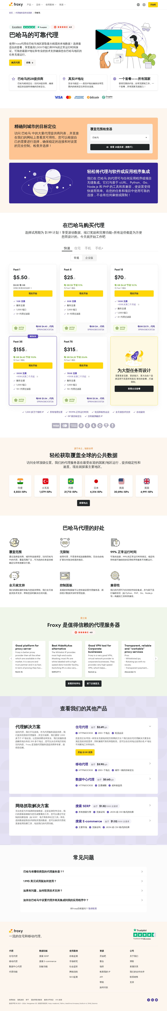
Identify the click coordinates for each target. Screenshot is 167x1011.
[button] (83, 871)
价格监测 (73, 956)
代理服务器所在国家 (24, 12)
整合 (102, 961)
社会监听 (73, 966)
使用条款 (12, 1000)
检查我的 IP (105, 971)
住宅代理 (13, 956)
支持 (132, 982)
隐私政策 (20, 1000)
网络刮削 (73, 971)
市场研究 (73, 961)
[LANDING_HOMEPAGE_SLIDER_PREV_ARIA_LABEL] (11, 658)
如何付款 (104, 987)
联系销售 (134, 976)
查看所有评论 (74, 683)
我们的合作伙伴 (137, 971)
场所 (102, 966)
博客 (132, 961)
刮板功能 (43, 966)
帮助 (102, 982)
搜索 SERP (44, 956)
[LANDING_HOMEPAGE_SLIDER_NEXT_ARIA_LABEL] (156, 658)
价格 (30, 62)
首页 (11, 12)
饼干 (27, 1000)
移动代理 (13, 961)
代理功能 (13, 971)
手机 (88, 248)
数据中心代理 (15, 966)
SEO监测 (73, 976)
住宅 (77, 248)
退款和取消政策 (36, 1000)
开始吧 (153, 4)
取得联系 (92, 908)
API (101, 976)
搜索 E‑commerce (47, 961)
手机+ (99, 248)
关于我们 (134, 956)
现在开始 (33, 293)
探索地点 (83, 502)
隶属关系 (134, 966)
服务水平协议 (48, 1000)
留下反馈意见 (93, 683)
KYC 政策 (59, 1000)
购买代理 (15, 62)
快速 (67, 248)
